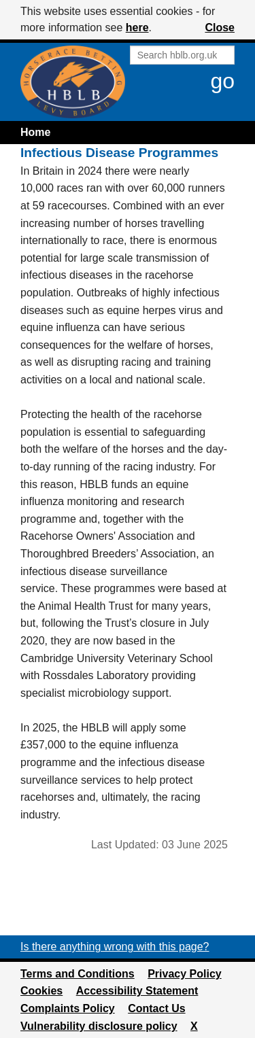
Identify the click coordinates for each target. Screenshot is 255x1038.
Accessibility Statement (137, 991)
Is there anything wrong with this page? (114, 946)
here (137, 27)
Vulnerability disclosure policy (98, 1026)
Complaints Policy (67, 1008)
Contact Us (156, 1008)
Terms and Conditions (77, 974)
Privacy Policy (185, 974)
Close (220, 27)
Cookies (41, 991)
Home (35, 132)
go (222, 81)
